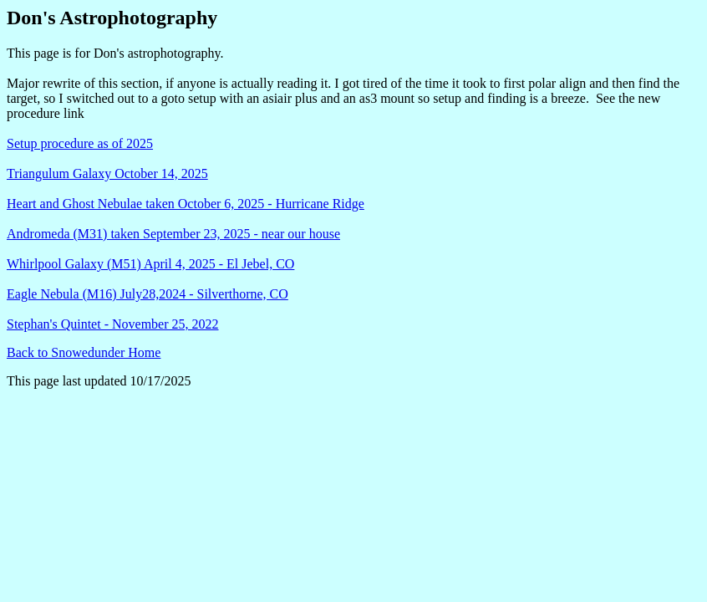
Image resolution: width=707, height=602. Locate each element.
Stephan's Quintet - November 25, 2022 (113, 324)
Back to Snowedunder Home (83, 352)
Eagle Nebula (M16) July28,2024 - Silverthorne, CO (147, 294)
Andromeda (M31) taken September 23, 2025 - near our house (173, 234)
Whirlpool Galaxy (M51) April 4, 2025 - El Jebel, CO (150, 264)
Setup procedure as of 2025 (80, 143)
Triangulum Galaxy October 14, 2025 (107, 173)
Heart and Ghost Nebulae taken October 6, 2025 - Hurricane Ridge (185, 203)
